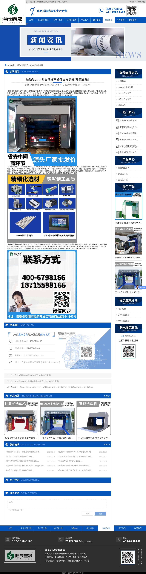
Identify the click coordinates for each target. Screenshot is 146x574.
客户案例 (96, 20)
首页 (31, 20)
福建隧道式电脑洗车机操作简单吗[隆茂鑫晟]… (74, 466)
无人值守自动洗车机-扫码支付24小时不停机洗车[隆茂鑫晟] (57, 439)
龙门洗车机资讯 (124, 99)
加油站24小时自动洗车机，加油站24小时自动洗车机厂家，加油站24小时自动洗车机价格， (57, 387)
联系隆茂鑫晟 (123, 321)
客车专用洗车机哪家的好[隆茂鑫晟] (129, 140)
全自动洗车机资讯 (36, 65)
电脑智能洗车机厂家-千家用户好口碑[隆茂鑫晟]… (75, 470)
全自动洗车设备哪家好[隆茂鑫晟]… (70, 461)
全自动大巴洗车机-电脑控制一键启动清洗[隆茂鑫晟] (128, 258)
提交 (100, 514)
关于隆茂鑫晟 (123, 315)
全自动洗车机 (43, 20)
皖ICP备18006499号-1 (76, 573)
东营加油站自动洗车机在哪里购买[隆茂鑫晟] (33, 375)
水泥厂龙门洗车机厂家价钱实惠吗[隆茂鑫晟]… (22, 461)
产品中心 (84, 20)
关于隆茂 (120, 20)
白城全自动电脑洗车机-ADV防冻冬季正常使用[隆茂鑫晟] (128, 133)
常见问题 (122, 105)
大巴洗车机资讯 (124, 93)
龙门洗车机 (71, 20)
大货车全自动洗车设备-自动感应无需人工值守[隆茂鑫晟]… (25, 466)
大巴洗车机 (57, 20)
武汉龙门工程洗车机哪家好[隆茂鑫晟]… (20, 456)
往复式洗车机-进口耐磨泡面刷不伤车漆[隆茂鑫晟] (21, 439)
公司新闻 (122, 81)
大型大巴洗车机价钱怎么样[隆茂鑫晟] (129, 152)
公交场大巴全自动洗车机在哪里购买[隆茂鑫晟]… (74, 452)
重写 (87, 514)
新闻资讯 (108, 20)
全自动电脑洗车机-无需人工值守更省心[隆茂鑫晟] (94, 439)
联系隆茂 (132, 20)
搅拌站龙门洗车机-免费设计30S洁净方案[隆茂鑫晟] (128, 224)
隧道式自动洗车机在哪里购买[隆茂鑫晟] (129, 120)
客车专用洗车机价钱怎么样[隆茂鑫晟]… (20, 470)
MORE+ (107, 396)
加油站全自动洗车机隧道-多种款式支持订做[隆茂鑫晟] (37, 381)
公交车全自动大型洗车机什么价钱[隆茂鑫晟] (129, 146)
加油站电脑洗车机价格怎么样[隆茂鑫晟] (129, 127)
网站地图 (133, 2)
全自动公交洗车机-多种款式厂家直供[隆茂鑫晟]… (75, 456)
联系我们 (141, 2)
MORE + (107, 444)
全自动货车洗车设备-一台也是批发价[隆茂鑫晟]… (23, 452)
